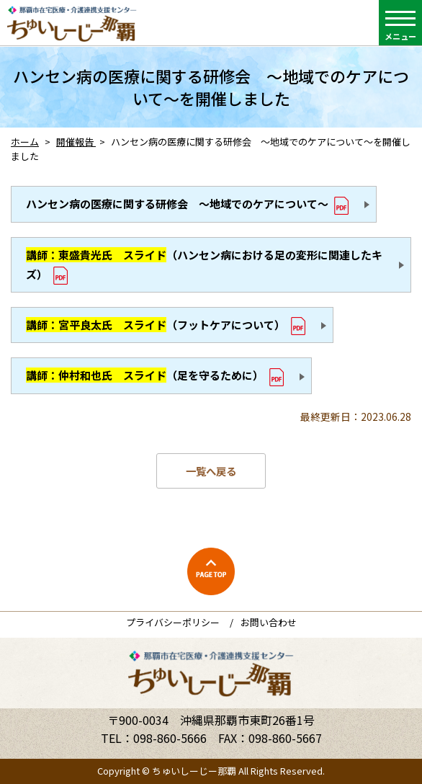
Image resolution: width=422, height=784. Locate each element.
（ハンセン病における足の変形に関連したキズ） (204, 264)
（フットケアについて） (155, 324)
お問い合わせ (269, 622)
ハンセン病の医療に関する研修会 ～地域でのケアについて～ (177, 203)
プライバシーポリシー (173, 622)
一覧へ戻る (211, 470)
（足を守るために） (145, 375)
